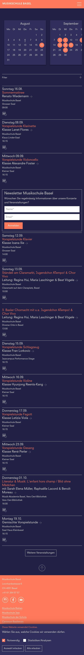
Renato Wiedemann (15, 96)
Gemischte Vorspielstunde (20, 522)
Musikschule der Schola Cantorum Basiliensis (14, 619)
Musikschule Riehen (12, 608)
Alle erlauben (33, 648)
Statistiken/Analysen (39, 640)
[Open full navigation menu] (79, 4)
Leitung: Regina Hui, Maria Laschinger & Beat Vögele (38, 280)
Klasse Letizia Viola (15, 418)
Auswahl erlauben (13, 648)
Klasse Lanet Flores (15, 129)
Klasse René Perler (15, 451)
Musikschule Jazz (11, 613)
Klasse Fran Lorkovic (16, 351)
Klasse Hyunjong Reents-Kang (23, 384)
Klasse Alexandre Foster (19, 163)
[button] (42, 568)
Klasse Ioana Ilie (13, 243)
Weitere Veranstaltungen (41, 553)
